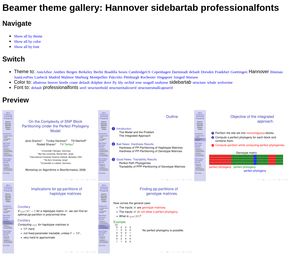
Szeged (179, 77)
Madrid (54, 77)
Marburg (81, 77)
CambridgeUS (139, 72)
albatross (39, 82)
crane (73, 82)
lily (120, 82)
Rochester (148, 77)
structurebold (98, 87)
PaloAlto (115, 77)
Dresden (207, 72)
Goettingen (238, 72)
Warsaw (192, 77)
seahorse (161, 82)
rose (138, 82)
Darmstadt (180, 72)
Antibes (59, 72)
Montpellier (98, 77)
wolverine (225, 82)
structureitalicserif (123, 87)
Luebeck (40, 77)
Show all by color (27, 41)
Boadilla (110, 72)
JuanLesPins (23, 77)
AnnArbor (44, 72)
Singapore (165, 77)
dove (107, 82)
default (194, 72)
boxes (123, 72)
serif (83, 87)
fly (114, 82)
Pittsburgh (131, 77)
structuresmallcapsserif (155, 87)
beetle (63, 82)
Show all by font (26, 46)
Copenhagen (161, 72)
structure (199, 82)
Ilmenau (276, 72)
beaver (53, 82)
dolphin (96, 82)
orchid (129, 82)
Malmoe (67, 77)
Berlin (98, 72)
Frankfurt (222, 72)
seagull (148, 82)
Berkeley (85, 72)
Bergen (71, 72)
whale (211, 82)
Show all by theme (28, 36)
